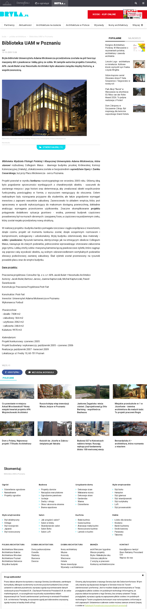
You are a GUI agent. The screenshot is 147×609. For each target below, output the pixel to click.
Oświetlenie (83, 504)
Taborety (119, 534)
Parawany (119, 532)
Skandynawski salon (50, 526)
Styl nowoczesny (12, 532)
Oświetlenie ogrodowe (14, 489)
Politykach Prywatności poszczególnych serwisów (105, 605)
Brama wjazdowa (49, 507)
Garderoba (82, 498)
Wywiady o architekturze (72, 567)
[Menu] (143, 3)
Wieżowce (65, 558)
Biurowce (35, 558)
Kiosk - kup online (117, 14)
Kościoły (65, 555)
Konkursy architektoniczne (102, 564)
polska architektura (18, 36)
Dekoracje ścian (85, 489)
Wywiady (99, 25)
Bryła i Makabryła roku (100, 555)
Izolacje (44, 498)
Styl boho (119, 489)
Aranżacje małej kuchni (88, 526)
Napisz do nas (126, 558)
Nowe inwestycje (69, 564)
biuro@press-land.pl (129, 549)
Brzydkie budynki (10, 564)
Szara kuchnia (84, 523)
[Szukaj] (136, 3)
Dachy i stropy (47, 501)
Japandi (8, 528)
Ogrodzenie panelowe (51, 495)
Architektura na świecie (48, 25)
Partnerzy (9, 25)
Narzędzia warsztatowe (52, 492)
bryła (4, 36)
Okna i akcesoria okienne (52, 504)
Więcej (137, 25)
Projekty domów (48, 489)
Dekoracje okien (85, 495)
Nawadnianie (10, 492)
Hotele (64, 561)
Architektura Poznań (11, 558)
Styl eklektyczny (11, 520)
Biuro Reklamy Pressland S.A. (131, 553)
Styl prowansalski (123, 507)
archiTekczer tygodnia (100, 549)
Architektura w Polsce (77, 25)
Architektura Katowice (12, 561)
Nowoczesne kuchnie (88, 528)
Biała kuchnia (84, 520)
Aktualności (25, 25)
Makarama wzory (85, 492)
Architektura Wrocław (11, 555)
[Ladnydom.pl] (7, 3)
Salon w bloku (47, 523)
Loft (116, 504)
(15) (51, 147)
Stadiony (35, 555)
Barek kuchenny (122, 526)
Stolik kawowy (121, 528)
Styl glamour (120, 495)
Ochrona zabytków (98, 558)
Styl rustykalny (121, 501)
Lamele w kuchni (85, 532)
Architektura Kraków (11, 552)
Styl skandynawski (123, 498)
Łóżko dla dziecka (123, 520)
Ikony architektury (118, 25)
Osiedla (35, 552)
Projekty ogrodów (12, 495)
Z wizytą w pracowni (99, 561)
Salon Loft (46, 532)
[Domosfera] (23, 3)
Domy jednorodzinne (40, 549)
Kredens (118, 523)
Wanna (81, 501)
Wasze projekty (97, 552)
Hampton (119, 492)
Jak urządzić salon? (50, 520)
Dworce (35, 561)
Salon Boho (46, 528)
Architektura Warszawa (12, 549)
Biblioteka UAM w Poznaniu (41, 36)
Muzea (64, 552)
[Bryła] (60, 3)
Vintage (7, 523)
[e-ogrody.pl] (42, 3)
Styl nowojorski (11, 526)
